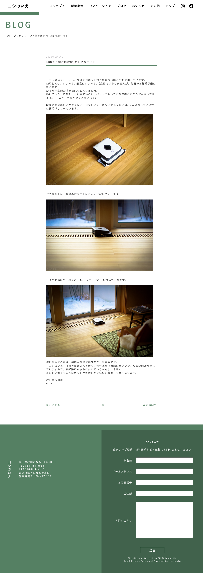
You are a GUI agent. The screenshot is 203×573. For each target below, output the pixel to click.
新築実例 (77, 6)
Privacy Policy (139, 560)
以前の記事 (150, 405)
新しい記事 (53, 405)
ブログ (121, 6)
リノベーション (100, 6)
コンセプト (57, 6)
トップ (170, 6)
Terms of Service (163, 560)
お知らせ (138, 6)
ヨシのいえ (18, 6)
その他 (155, 6)
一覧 (101, 405)
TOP (8, 35)
